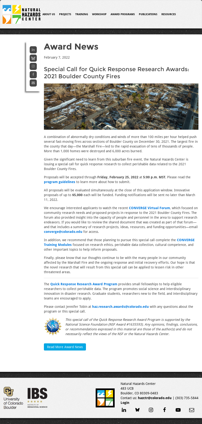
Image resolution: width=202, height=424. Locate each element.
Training (81, 14)
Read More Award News (65, 347)
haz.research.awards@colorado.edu (120, 307)
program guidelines (59, 182)
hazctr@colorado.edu (155, 398)
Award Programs (123, 14)
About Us (48, 14)
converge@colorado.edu (63, 232)
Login (125, 403)
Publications (148, 14)
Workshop (99, 14)
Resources (168, 14)
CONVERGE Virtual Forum (149, 208)
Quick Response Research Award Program (83, 284)
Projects (65, 14)
